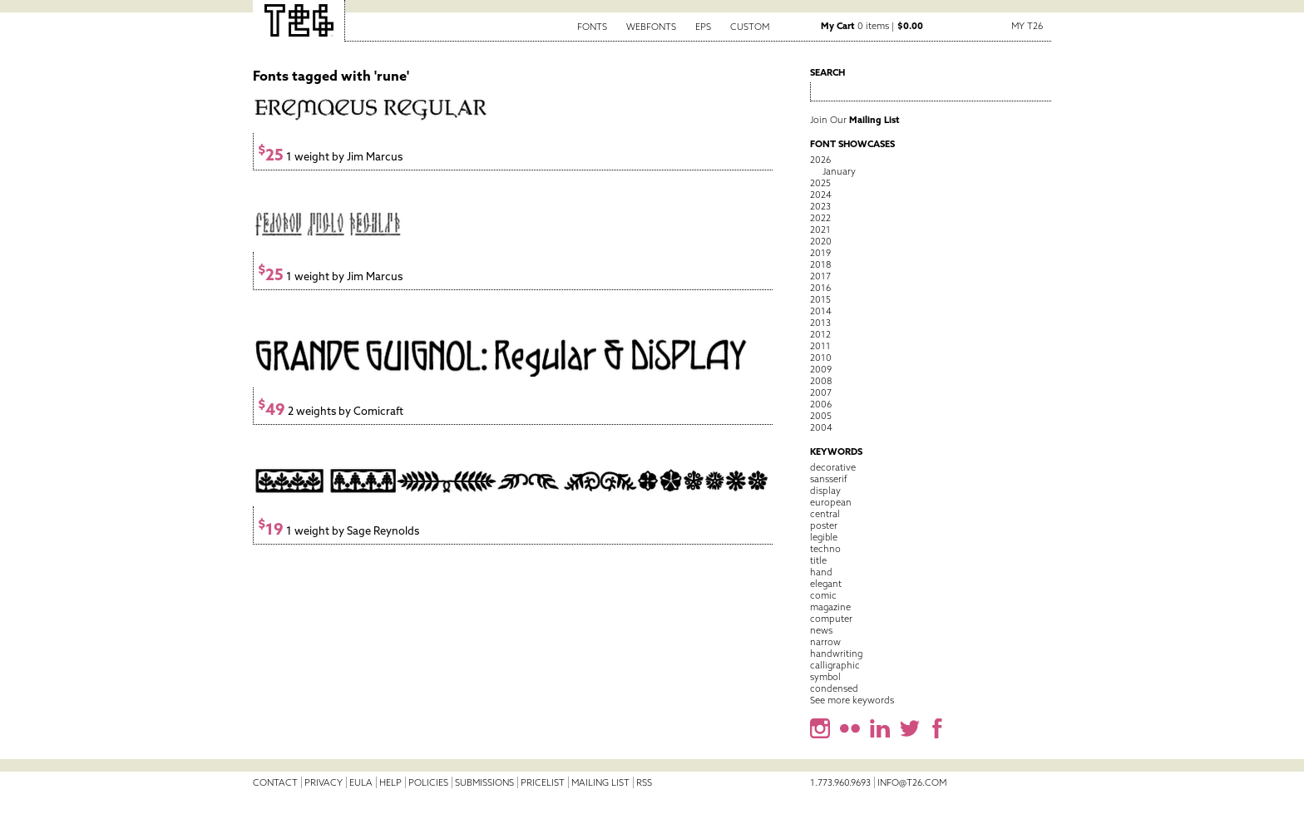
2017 (820, 276)
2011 (820, 346)
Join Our (855, 120)
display (825, 490)
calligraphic (835, 665)
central (825, 514)
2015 (820, 299)
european (831, 502)
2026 (820, 159)
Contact (275, 782)
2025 (820, 183)
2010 (821, 357)
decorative (833, 467)
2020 (821, 241)
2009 (821, 369)
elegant (826, 584)
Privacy (323, 782)
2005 (821, 416)
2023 (820, 206)
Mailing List (600, 782)
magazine (830, 607)
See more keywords (852, 700)
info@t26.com (911, 782)
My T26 (1027, 26)
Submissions (484, 782)
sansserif (828, 479)
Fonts (592, 26)
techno (825, 549)
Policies (428, 782)
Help (390, 782)
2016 (820, 288)
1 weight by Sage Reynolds (338, 531)
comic (823, 595)
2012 (820, 334)
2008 (821, 381)
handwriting (836, 653)
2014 (821, 311)
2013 (820, 322)
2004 (821, 427)
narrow (825, 642)
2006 (821, 404)
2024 (821, 194)
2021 (820, 229)
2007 (821, 392)
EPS (703, 26)
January (839, 171)
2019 (820, 253)
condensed (834, 688)
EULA (361, 782)
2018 (820, 264)
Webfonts (651, 26)
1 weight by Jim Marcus (330, 157)
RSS (644, 782)
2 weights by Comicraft (330, 411)
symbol (825, 677)
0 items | (872, 26)
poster (823, 525)
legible (823, 537)
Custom (749, 26)
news (821, 630)
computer (831, 618)
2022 (820, 218)
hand (821, 572)
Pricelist (543, 782)
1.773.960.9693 (840, 782)
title (818, 560)
